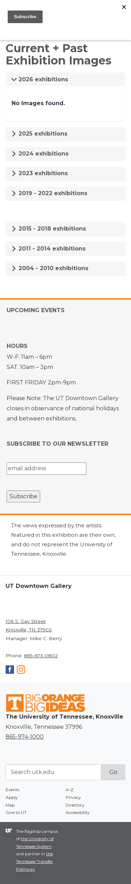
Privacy (73, 797)
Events (12, 789)
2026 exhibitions (39, 79)
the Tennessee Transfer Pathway (34, 861)
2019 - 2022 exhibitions (49, 193)
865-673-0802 (41, 655)
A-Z (69, 789)
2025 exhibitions (39, 133)
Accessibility (78, 812)
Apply (12, 797)
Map (10, 805)
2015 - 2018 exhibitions (48, 228)
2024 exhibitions (39, 153)
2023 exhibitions (39, 173)
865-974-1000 (25, 736)
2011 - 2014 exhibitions (48, 248)
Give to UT (16, 812)
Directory (75, 805)
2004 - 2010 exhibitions (49, 268)
